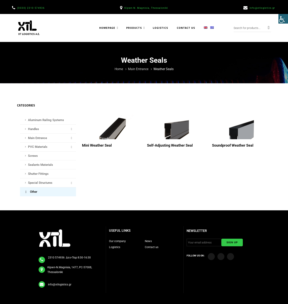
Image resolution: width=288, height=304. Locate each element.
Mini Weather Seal (97, 145)
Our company (117, 241)
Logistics (115, 247)
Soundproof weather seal (233, 145)
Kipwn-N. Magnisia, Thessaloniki (146, 8)
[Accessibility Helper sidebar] (283, 19)
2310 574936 (56, 257)
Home (119, 69)
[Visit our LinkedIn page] (230, 256)
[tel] (42, 258)
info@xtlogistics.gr (263, 8)
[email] (42, 283)
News (148, 241)
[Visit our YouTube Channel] (220, 256)
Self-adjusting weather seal (170, 145)
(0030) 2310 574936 (31, 8)
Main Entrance (138, 69)
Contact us (151, 247)
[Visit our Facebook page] (211, 256)
